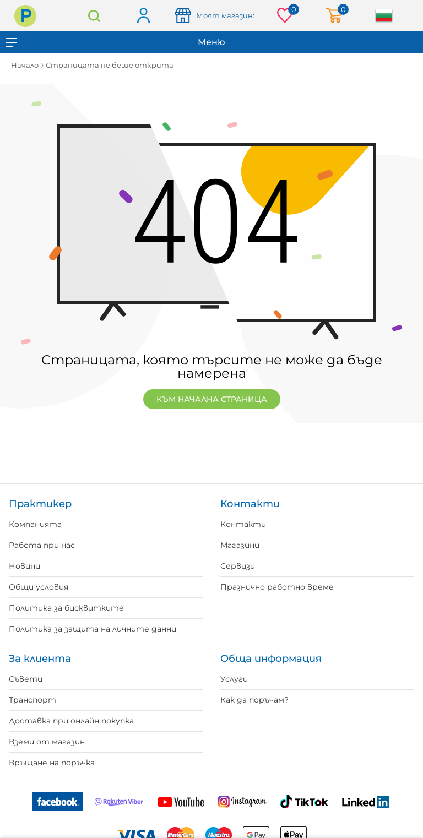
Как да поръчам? (254, 700)
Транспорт (32, 700)
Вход (143, 16)
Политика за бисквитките (66, 608)
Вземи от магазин (47, 742)
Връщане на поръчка (52, 763)
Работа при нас (42, 545)
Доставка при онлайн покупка (71, 721)
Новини (24, 566)
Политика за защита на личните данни (92, 629)
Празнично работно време (277, 587)
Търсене (94, 15)
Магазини (239, 545)
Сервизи (237, 566)
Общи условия (38, 587)
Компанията (35, 524)
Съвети (25, 679)
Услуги (234, 679)
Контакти (243, 524)
